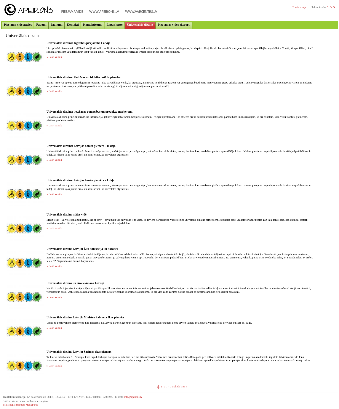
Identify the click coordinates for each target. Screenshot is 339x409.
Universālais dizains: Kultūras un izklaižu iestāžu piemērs (83, 77)
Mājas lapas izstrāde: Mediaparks (20, 404)
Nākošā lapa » (179, 386)
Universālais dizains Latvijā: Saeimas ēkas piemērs (79, 351)
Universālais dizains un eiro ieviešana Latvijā (75, 283)
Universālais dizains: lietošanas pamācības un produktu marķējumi (89, 111)
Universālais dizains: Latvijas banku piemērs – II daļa (80, 146)
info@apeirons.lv (133, 396)
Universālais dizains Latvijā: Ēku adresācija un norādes (82, 248)
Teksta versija (299, 7)
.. (170, 386)
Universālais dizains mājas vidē (66, 214)
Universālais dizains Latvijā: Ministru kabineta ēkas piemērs (85, 317)
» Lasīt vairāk (54, 56)
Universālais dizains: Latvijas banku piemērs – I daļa (80, 180)
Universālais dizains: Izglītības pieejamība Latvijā (78, 43)
